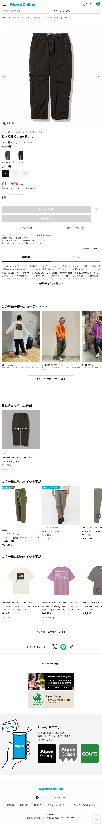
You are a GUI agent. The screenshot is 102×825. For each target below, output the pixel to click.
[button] (4, 76)
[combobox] (26, 11)
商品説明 (26, 257)
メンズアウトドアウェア (33, 18)
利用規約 (37, 805)
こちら (26, 238)
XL (25, 173)
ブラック (20, 156)
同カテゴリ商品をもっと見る (51, 632)
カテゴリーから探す (51, 663)
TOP (3, 18)
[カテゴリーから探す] (76, 11)
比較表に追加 (25, 228)
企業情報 (10, 805)
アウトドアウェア (14, 18)
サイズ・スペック (76, 257)
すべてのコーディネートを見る (51, 379)
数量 (4, 197)
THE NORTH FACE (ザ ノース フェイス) (22, 132)
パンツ (47, 18)
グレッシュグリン (8, 156)
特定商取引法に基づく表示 (84, 805)
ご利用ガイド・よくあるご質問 (53, 797)
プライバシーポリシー (57, 805)
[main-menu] (4, 4)
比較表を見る (76, 228)
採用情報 (24, 805)
